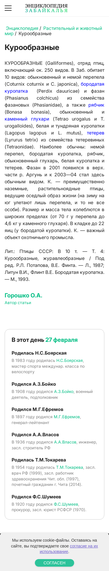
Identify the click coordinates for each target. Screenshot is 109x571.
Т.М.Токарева (69, 467)
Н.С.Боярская (69, 360)
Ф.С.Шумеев (66, 504)
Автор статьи (18, 302)
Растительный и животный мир (53, 30)
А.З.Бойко (64, 391)
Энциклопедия (22, 28)
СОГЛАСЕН (54, 563)
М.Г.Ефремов (67, 416)
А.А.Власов (65, 441)
